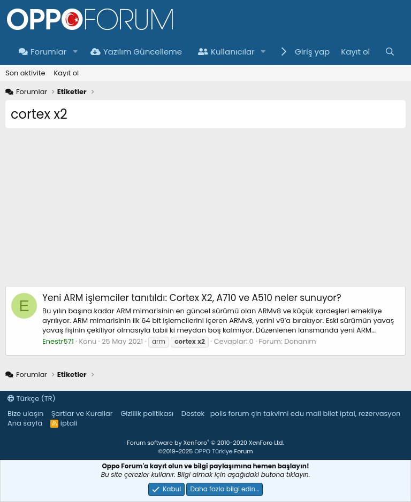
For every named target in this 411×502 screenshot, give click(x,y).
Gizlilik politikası (146, 413)
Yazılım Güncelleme (136, 51)
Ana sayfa (24, 423)
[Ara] (389, 51)
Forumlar (42, 51)
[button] (74, 51)
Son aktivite (25, 73)
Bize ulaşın (25, 413)
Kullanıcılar (226, 51)
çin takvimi (269, 413)
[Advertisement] (205, 211)
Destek (193, 413)
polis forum (229, 413)
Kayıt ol (66, 73)
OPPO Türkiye (213, 451)
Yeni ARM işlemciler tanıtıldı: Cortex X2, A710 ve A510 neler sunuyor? (191, 297)
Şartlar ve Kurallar (82, 413)
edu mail (306, 413)
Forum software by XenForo (205, 442)
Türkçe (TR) (31, 398)
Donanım (300, 341)
